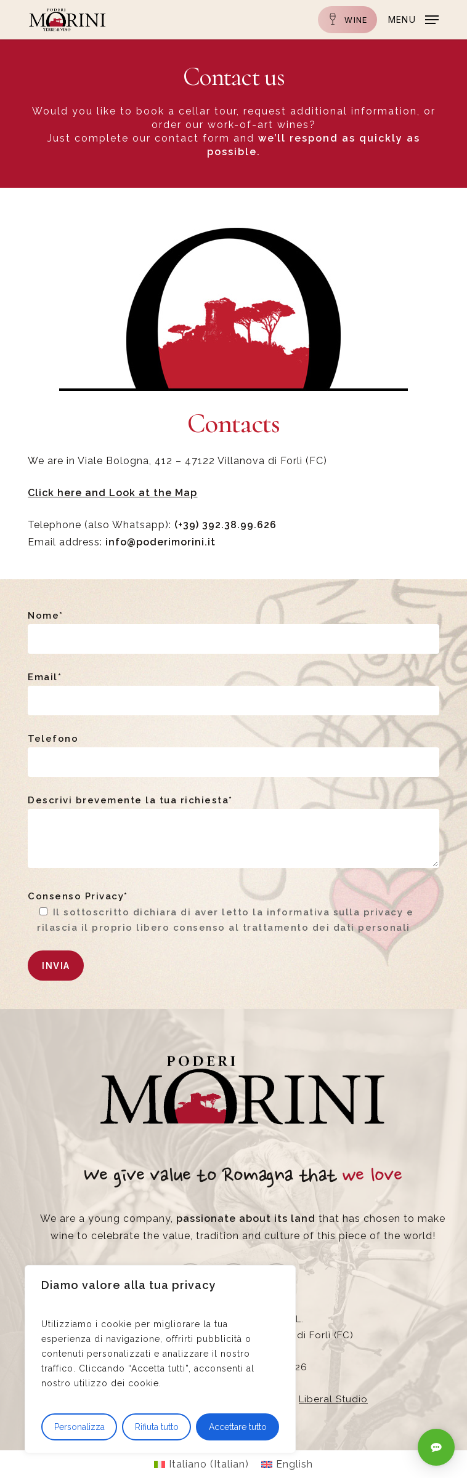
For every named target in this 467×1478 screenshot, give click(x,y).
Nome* (233, 632)
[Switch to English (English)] (287, 1464)
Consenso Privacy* (233, 913)
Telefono (233, 755)
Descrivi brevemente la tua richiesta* (233, 834)
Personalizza (79, 1427)
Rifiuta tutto (157, 1427)
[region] (160, 1359)
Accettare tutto (238, 1427)
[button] (413, 18)
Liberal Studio (333, 1399)
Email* (233, 693)
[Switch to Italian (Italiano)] (201, 1464)
